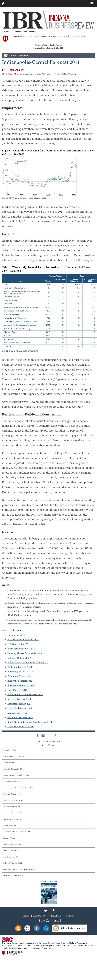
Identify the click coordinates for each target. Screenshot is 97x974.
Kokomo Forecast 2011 (19, 699)
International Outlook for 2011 (23, 639)
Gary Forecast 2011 (17, 689)
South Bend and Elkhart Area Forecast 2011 (29, 721)
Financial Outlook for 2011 (21, 648)
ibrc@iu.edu (74, 946)
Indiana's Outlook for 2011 (21, 657)
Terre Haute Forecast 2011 (20, 726)
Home (26, 915)
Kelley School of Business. (76, 36)
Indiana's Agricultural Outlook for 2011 (27, 662)
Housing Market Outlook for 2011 (24, 653)
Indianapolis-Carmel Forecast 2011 (25, 694)
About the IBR (39, 915)
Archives (70, 915)
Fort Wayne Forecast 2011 (20, 685)
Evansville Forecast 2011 (19, 680)
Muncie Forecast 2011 (18, 712)
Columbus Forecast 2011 (20, 676)
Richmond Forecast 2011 (20, 717)
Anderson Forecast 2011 (19, 667)
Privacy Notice (47, 948)
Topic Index (56, 915)
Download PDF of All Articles (48, 892)
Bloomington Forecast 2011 (21, 671)
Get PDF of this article (18, 55)
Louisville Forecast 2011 (19, 708)
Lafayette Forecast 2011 (19, 703)
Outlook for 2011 (16, 634)
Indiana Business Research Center (46, 36)
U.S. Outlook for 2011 (18, 644)
